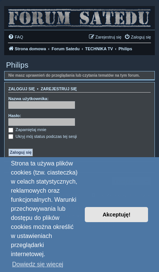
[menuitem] (15, 37)
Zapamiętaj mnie (27, 129)
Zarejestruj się (59, 89)
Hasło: (14, 115)
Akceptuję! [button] (117, 215)
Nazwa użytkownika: (28, 98)
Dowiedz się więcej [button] (37, 264)
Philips (17, 65)
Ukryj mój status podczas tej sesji (42, 136)
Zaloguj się (21, 89)
